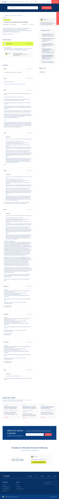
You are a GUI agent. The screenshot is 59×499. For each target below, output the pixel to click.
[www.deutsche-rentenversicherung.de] (38, 462)
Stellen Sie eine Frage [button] (46, 7)
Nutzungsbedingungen (50, 62)
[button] (57, 13)
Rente (36, 476)
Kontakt (17, 484)
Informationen (44, 62)
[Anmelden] (48, 434)
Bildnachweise (5, 490)
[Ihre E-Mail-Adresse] (35, 434)
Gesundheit (42, 476)
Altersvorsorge (29, 476)
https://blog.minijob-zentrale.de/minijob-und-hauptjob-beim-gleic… (15, 84)
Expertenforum (18, 486)
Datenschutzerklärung (6, 486)
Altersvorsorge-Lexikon (19, 488)
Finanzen (54, 476)
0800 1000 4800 (18, 460)
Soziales (49, 476)
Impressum (4, 484)
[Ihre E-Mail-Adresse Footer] (50, 483)
